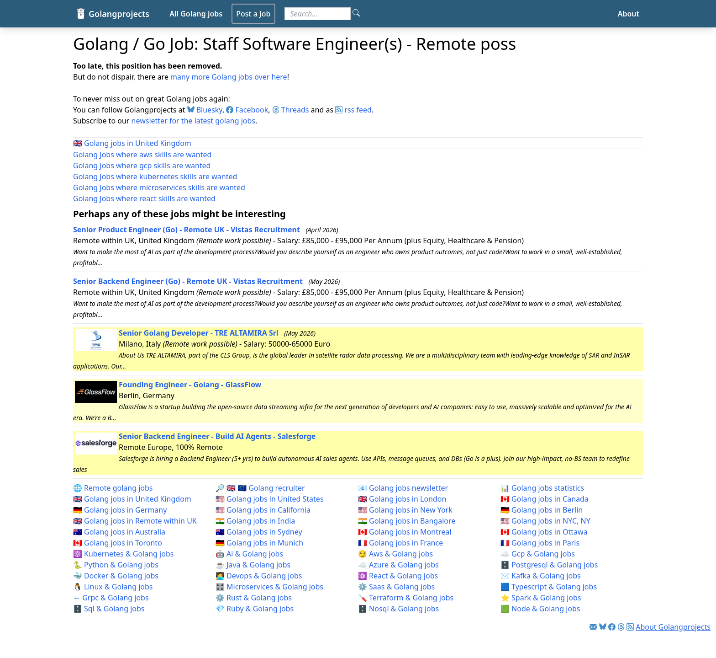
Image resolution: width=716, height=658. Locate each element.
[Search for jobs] (317, 13)
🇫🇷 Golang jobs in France (400, 543)
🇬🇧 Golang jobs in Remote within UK (135, 521)
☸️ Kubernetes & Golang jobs (123, 554)
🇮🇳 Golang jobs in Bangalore (406, 521)
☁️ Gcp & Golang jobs (537, 554)
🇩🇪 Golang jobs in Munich (259, 543)
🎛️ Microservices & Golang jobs (269, 587)
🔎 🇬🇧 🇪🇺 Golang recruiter (260, 488)
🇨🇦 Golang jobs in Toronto (117, 543)
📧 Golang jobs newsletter (403, 488)
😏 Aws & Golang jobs (395, 554)
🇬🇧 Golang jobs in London (402, 499)
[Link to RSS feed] (630, 627)
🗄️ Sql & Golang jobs (109, 609)
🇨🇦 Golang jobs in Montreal (404, 532)
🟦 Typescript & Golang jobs (548, 587)
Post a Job (253, 14)
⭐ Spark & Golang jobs (540, 598)
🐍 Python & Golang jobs (115, 565)
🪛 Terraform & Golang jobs (405, 598)
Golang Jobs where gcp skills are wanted (142, 165)
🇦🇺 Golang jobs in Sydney (259, 532)
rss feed (353, 110)
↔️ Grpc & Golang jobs (111, 598)
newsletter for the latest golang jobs (193, 121)
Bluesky (204, 110)
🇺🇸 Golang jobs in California (263, 510)
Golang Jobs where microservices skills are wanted (159, 187)
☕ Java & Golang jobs (253, 565)
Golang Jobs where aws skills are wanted (142, 155)
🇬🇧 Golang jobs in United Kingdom (132, 499)
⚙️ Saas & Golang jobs (396, 587)
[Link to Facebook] (612, 627)
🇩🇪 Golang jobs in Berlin (541, 510)
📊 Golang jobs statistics (542, 488)
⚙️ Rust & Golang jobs (254, 598)
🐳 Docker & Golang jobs (115, 576)
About (628, 14)
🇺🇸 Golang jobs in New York (405, 510)
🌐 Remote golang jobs (113, 488)
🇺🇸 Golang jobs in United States (270, 499)
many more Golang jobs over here (228, 77)
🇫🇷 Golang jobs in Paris (539, 543)
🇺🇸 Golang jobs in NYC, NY (545, 521)
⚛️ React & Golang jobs (398, 576)
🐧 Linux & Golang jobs (113, 587)
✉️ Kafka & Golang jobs (540, 576)
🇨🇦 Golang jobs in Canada (544, 499)
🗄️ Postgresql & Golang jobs (549, 565)
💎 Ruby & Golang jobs (255, 609)
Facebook (247, 110)
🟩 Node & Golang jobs (540, 609)
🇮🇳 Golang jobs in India (255, 521)
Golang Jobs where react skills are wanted (144, 198)
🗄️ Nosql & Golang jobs (398, 609)
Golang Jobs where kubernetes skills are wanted (155, 176)
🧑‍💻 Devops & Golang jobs (259, 576)
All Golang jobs (195, 14)
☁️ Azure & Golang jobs (398, 565)
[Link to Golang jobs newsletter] (593, 627)
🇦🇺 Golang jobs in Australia (119, 532)
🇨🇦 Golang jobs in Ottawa (544, 532)
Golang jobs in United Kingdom (137, 143)
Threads (290, 110)
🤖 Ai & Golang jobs (249, 554)
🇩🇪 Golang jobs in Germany (120, 510)
